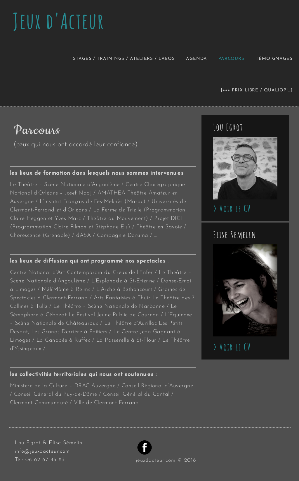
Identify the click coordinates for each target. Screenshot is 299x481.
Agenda (196, 59)
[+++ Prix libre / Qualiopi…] (257, 90)
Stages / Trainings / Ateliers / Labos (124, 59)
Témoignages (274, 59)
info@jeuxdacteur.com (42, 451)
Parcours (231, 59)
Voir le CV (235, 208)
